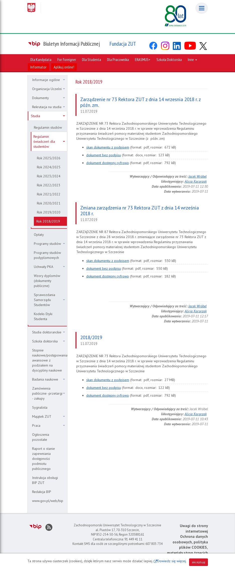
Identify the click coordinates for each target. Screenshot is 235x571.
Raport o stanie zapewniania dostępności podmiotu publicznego (43, 458)
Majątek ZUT (48, 416)
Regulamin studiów (48, 127)
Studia (48, 116)
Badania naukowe (48, 379)
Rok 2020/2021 (48, 203)
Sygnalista (39, 407)
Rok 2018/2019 (48, 221)
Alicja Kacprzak (196, 181)
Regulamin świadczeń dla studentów (49, 141)
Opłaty (39, 234)
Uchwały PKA (49, 266)
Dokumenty (48, 98)
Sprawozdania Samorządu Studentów (49, 300)
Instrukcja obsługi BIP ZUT (45, 480)
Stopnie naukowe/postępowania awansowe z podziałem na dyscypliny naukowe (49, 360)
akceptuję (198, 562)
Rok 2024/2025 (48, 167)
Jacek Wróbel (197, 176)
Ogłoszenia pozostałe (40, 437)
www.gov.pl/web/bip (47, 500)
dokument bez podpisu (103, 155)
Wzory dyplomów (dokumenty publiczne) (47, 280)
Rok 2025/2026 (48, 158)
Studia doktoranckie (48, 332)
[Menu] (201, 8)
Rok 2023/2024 (48, 176)
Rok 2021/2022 (48, 194)
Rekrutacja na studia (48, 107)
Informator (38, 66)
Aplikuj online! (64, 66)
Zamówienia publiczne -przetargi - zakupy (48, 393)
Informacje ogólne (48, 80)
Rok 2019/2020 (48, 212)
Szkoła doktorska (48, 341)
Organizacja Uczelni (48, 89)
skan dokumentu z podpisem (107, 147)
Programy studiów (49, 243)
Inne (192, 59)
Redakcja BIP (41, 491)
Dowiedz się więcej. (172, 561)
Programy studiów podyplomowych (47, 255)
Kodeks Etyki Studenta (43, 316)
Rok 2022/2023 (48, 185)
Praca (48, 425)
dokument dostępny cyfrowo (107, 163)
